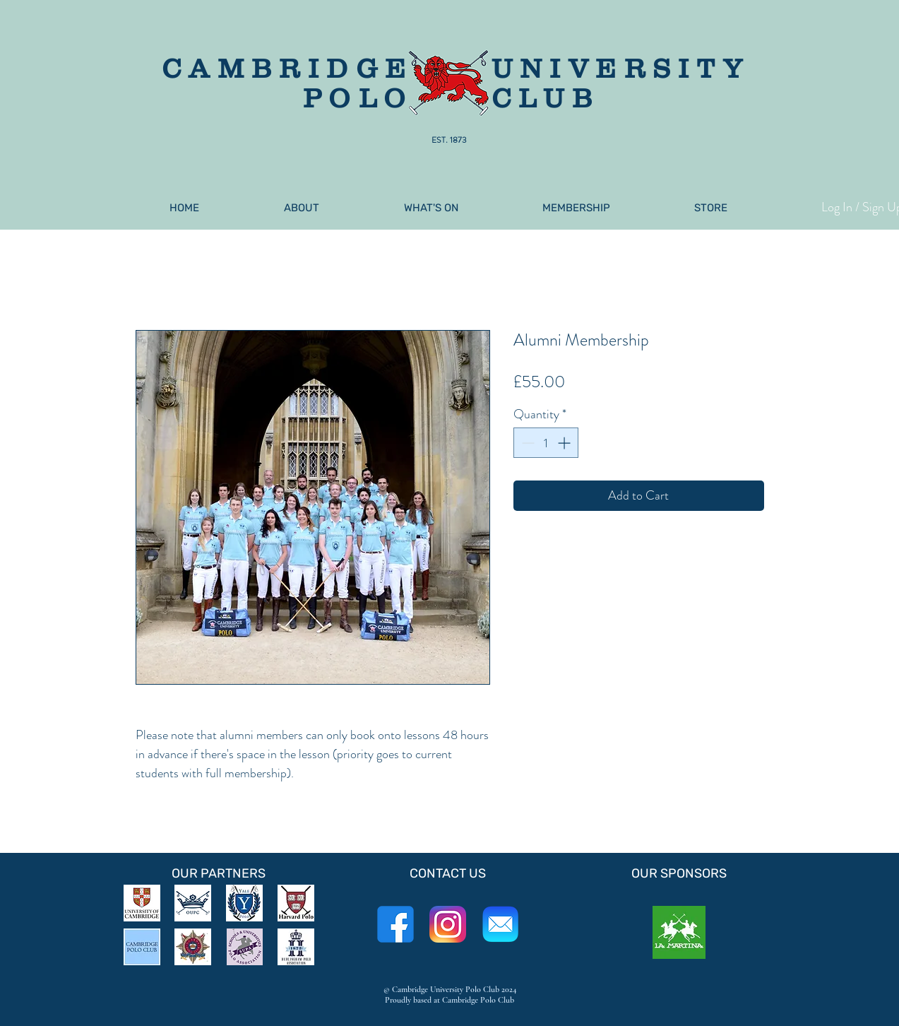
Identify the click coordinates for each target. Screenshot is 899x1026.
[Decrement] (526, 442)
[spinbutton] (545, 442)
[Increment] (565, 442)
